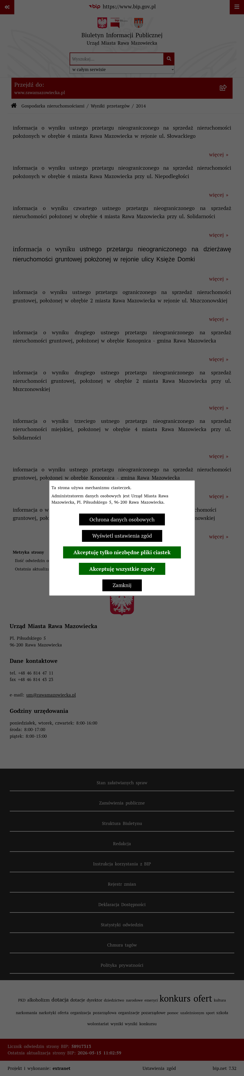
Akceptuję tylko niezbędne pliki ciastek (122, 552)
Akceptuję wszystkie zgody (122, 568)
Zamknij (122, 585)
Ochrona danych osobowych (122, 519)
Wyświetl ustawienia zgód (122, 535)
